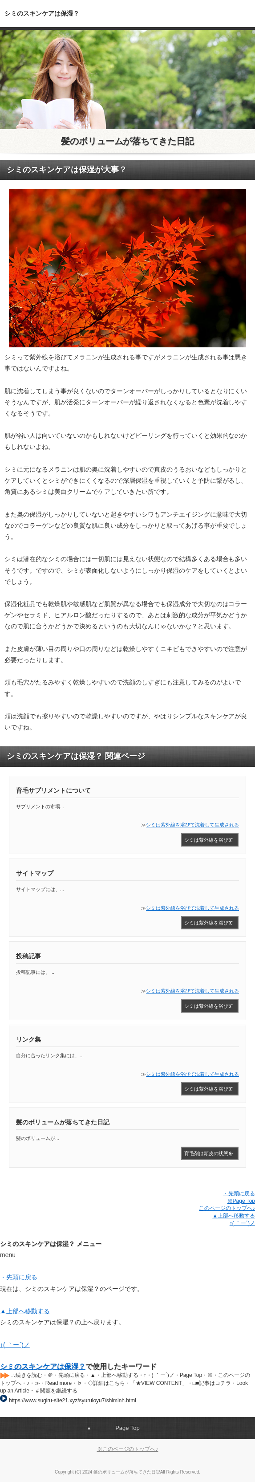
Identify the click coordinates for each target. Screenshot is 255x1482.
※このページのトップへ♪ (127, 1449)
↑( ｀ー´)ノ (242, 1223)
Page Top (127, 1428)
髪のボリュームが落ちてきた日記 (127, 141)
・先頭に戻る (239, 1193)
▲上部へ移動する (233, 1216)
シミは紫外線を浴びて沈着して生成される (192, 824)
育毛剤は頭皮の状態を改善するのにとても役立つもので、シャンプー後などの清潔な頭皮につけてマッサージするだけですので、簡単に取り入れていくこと (208, 1155)
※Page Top (241, 1201)
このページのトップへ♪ (227, 1208)
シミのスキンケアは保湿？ (42, 1366)
